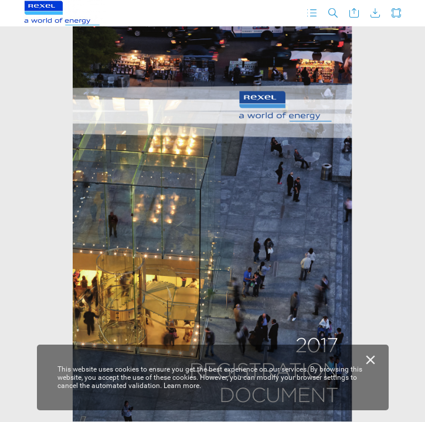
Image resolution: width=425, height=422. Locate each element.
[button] (311, 13)
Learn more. (182, 386)
